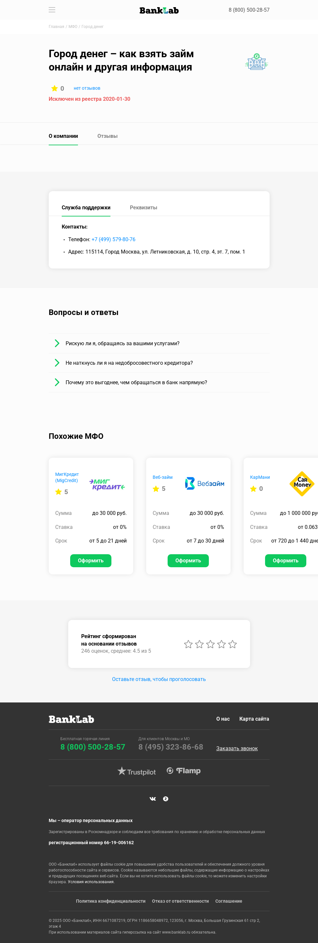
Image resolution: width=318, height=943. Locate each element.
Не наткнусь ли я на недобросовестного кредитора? (129, 363)
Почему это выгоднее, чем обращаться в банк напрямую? (136, 382)
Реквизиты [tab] (143, 207)
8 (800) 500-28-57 (249, 10)
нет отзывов (87, 88)
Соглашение (228, 901)
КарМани (260, 477)
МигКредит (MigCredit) (67, 477)
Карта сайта (255, 719)
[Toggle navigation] (52, 10)
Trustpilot (137, 771)
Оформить (91, 560)
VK (152, 799)
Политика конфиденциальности (111, 901)
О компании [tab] (63, 136)
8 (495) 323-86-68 (170, 747)
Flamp (183, 771)
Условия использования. (91, 882)
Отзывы (107, 136)
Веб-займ (162, 477)
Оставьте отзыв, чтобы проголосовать (159, 679)
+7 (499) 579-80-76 (113, 239)
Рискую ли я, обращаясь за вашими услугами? (123, 343)
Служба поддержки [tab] (86, 207)
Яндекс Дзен (165, 799)
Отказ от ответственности (180, 901)
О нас (223, 719)
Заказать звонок (237, 748)
